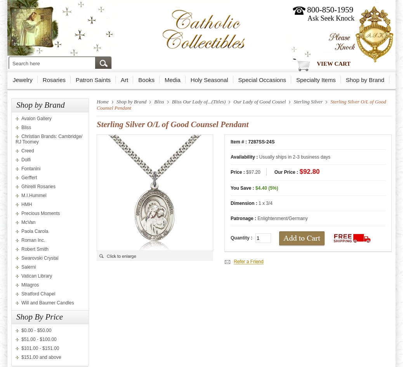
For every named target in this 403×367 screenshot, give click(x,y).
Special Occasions (262, 80)
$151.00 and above (41, 357)
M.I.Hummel (34, 195)
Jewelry (23, 80)
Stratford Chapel (38, 294)
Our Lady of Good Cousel (259, 102)
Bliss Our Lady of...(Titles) (199, 102)
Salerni (28, 267)
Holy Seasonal (209, 80)
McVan (28, 222)
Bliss (26, 127)
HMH (26, 204)
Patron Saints (93, 80)
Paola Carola (34, 231)
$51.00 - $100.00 (39, 339)
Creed (27, 151)
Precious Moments (40, 213)
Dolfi (26, 160)
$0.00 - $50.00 (36, 330)
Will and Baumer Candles (47, 303)
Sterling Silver (308, 102)
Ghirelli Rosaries (38, 186)
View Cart (334, 64)
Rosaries (54, 80)
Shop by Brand (365, 80)
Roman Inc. (33, 240)
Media (173, 80)
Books (146, 80)
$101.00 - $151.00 (40, 348)
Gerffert (29, 177)
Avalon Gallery (36, 118)
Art (124, 80)
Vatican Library (36, 276)
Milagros (30, 285)
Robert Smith (35, 249)
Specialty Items (316, 80)
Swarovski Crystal (39, 258)
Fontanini (30, 168)
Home (103, 102)
